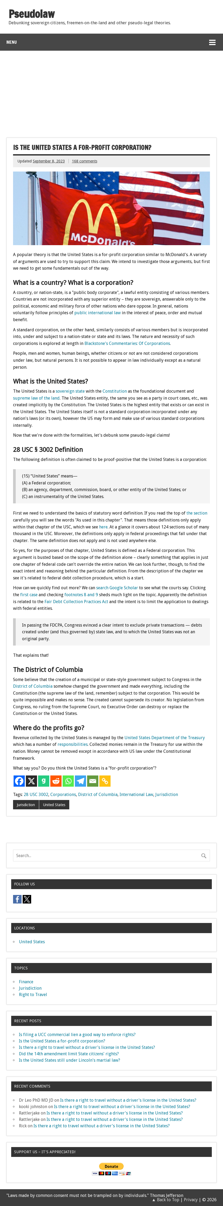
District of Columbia (32, 686)
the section (196, 513)
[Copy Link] (105, 781)
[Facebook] (19, 781)
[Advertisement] (112, 91)
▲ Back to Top (165, 1199)
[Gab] (43, 781)
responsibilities (73, 744)
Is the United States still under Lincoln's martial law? (69, 1060)
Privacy (191, 1199)
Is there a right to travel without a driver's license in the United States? (87, 1047)
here (103, 527)
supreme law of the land (36, 398)
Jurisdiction (166, 794)
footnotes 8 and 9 (81, 594)
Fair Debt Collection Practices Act (76, 601)
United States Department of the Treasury (164, 737)
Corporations (63, 794)
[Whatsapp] (68, 781)
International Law (136, 794)
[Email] (92, 781)
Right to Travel (33, 994)
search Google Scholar (117, 587)
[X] (31, 781)
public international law (97, 312)
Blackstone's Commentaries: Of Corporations (127, 343)
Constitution (115, 391)
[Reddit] (56, 781)
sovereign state (70, 391)
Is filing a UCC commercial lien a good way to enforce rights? (77, 1034)
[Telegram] (80, 781)
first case (29, 594)
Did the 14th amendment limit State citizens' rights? (69, 1053)
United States (54, 805)
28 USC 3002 (36, 794)
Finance (26, 981)
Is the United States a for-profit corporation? (62, 1041)
